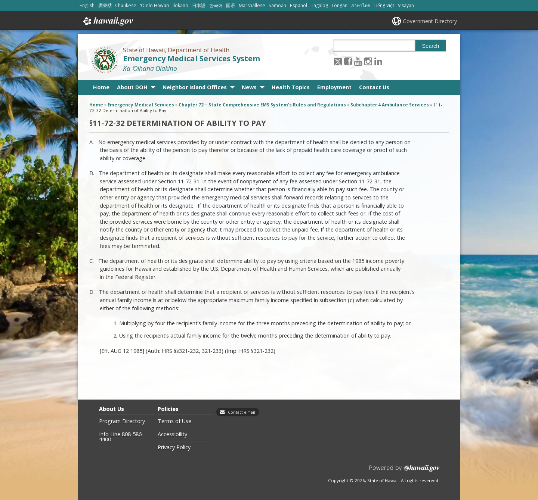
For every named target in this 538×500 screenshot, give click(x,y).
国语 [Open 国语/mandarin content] (230, 5)
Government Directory (430, 21)
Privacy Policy (174, 447)
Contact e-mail (241, 412)
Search (430, 46)
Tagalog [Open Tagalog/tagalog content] (319, 5)
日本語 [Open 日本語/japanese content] (198, 5)
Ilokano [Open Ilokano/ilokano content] (180, 5)
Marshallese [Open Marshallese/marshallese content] (252, 5)
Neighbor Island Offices (195, 87)
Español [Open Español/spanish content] (298, 5)
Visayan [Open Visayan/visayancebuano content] (406, 5)
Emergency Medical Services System (191, 58)
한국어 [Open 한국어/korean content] (216, 5)
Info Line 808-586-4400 (121, 437)
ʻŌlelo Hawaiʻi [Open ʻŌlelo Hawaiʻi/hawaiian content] (154, 5)
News (249, 87)
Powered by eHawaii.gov (404, 471)
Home (101, 87)
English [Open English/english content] (87, 5)
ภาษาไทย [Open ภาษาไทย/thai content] (360, 5)
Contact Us (374, 87)
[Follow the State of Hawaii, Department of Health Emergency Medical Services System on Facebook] (348, 61)
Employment (334, 87)
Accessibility (172, 434)
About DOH (132, 87)
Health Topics (291, 87)
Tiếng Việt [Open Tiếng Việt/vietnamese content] (384, 5)
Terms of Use (174, 421)
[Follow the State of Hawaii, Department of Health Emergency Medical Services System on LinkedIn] (378, 61)
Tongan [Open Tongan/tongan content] (339, 5)
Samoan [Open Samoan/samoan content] (277, 5)
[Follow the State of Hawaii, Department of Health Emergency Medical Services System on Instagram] (368, 61)
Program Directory (122, 421)
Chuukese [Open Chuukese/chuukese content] (125, 5)
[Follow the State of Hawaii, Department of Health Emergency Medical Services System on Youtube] (358, 61)
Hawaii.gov (107, 21)
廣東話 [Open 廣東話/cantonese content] (105, 5)
